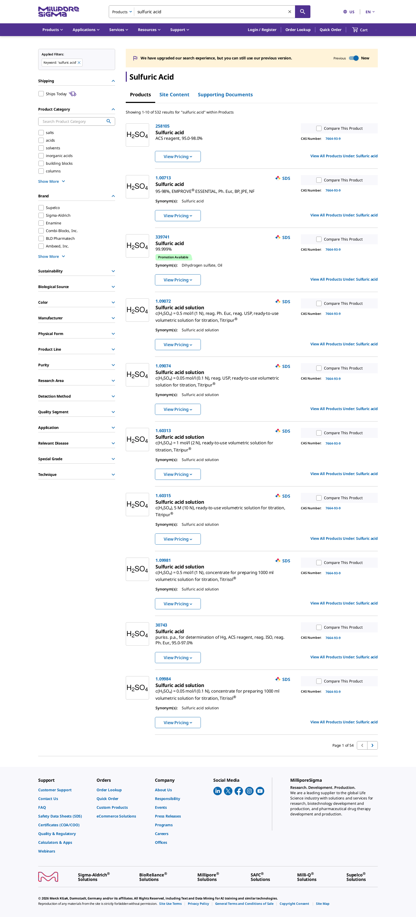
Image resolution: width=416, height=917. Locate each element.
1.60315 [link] (163, 495)
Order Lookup (298, 29)
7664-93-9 (333, 138)
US (348, 11)
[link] (178, 136)
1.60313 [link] (163, 430)
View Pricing (178, 156)
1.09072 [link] (163, 301)
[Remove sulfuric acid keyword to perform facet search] (79, 63)
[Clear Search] (290, 12)
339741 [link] (162, 237)
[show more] (52, 181)
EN (371, 11)
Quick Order (330, 29)
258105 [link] (162, 126)
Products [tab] (140, 94)
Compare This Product (338, 128)
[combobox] (209, 11)
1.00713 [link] (163, 178)
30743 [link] (161, 625)
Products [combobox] (120, 11)
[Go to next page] (372, 745)
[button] (262, 29)
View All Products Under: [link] (344, 155)
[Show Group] (113, 271)
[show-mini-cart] (365, 29)
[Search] (302, 11)
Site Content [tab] (174, 94)
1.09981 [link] (163, 560)
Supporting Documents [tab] (225, 94)
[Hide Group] (113, 80)
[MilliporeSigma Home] (58, 12)
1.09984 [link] (163, 679)
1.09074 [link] (163, 366)
